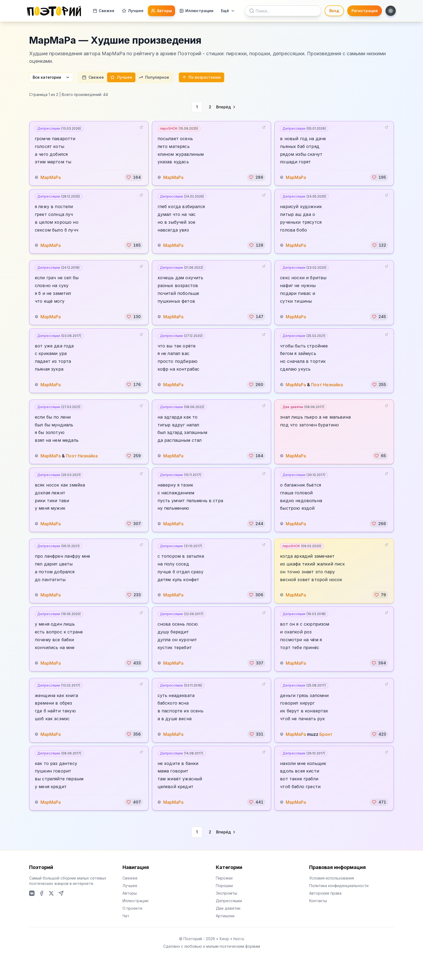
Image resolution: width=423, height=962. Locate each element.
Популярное (154, 77)
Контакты (318, 900)
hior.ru (238, 938)
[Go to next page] (226, 107)
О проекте (132, 908)
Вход (334, 10)
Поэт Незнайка (327, 384)
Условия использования (331, 878)
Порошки (224, 885)
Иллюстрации (196, 10)
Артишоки (225, 915)
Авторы (161, 10)
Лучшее (133, 10)
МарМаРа (50, 177)
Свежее (103, 10)
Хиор (224, 938)
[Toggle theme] (390, 10)
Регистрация (365, 10)
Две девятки (303, 407)
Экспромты (226, 893)
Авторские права (325, 893)
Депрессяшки (59, 128)
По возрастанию (201, 77)
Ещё (228, 10)
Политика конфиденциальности (339, 885)
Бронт (325, 734)
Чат (125, 915)
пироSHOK (179, 128)
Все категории (51, 77)
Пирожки (224, 878)
